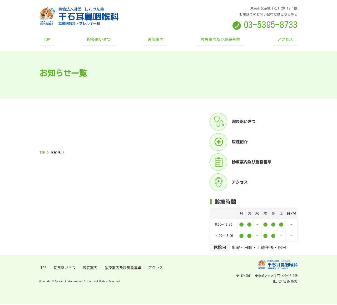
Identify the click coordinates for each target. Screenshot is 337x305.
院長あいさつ (105, 41)
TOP (58, 41)
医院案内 (157, 41)
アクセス (274, 41)
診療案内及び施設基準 (215, 41)
